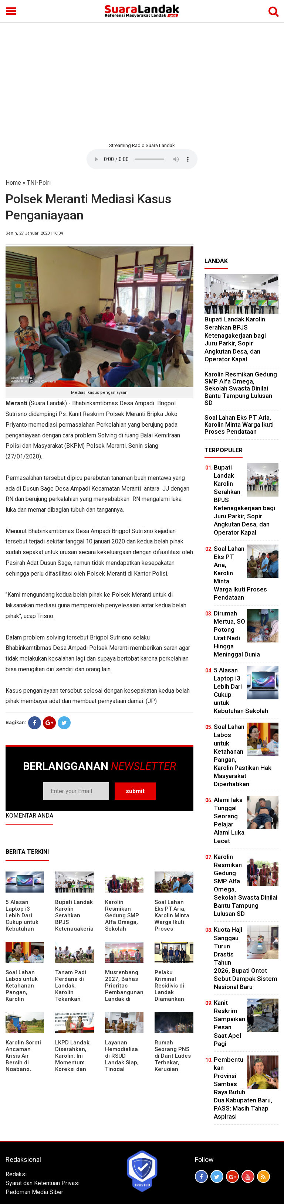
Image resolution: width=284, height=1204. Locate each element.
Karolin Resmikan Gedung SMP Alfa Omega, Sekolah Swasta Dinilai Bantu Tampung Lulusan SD (123, 929)
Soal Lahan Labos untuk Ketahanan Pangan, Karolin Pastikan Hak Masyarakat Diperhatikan (23, 995)
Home (13, 182)
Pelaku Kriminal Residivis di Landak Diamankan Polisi (169, 989)
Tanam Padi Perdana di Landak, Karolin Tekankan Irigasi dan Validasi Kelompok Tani (74, 995)
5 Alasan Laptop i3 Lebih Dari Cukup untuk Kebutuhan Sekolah (22, 919)
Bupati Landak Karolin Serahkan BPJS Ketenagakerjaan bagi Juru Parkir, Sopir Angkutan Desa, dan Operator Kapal (235, 339)
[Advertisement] (142, 81)
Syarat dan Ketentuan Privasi (43, 1183)
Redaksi (16, 1174)
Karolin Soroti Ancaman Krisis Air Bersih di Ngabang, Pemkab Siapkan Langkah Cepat (23, 1069)
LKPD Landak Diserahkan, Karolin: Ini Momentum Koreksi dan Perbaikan (72, 1059)
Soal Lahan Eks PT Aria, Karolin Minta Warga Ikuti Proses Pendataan (172, 919)
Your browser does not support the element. (142, 159)
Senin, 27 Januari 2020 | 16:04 (34, 233)
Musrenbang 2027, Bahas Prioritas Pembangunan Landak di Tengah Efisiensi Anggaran (124, 995)
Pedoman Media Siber (34, 1192)
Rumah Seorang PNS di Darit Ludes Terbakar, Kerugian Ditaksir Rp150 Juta (174, 1062)
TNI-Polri (39, 182)
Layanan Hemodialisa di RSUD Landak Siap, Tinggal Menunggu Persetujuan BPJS (122, 1065)
